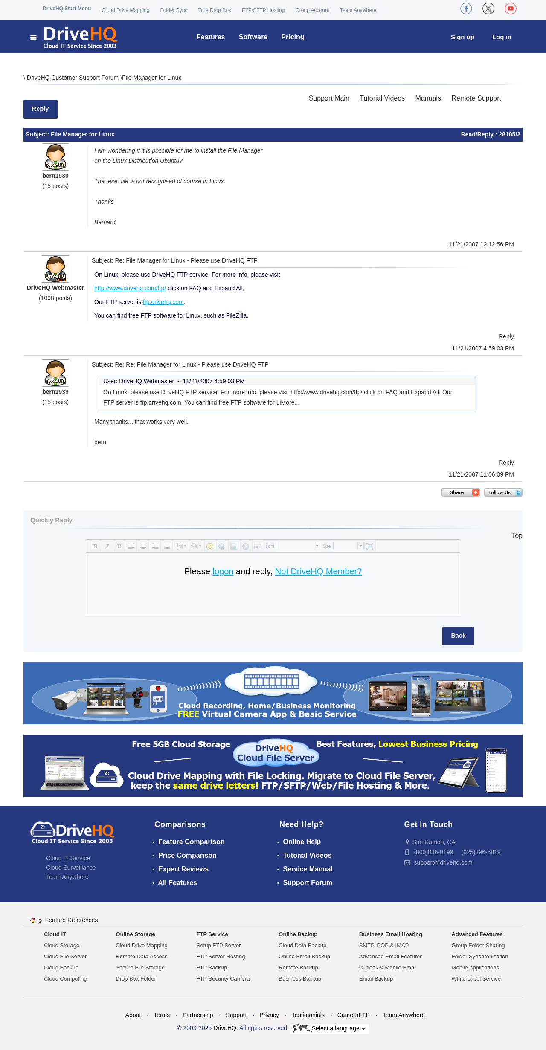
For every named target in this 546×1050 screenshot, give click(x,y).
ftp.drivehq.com (163, 301)
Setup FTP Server (219, 945)
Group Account (312, 10)
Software (253, 36)
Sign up (462, 36)
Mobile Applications (475, 967)
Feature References (71, 920)
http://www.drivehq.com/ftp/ (130, 288)
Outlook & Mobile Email (388, 967)
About (133, 1015)
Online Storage (135, 934)
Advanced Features (477, 934)
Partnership (198, 1015)
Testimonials (308, 1015)
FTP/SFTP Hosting (263, 10)
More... (290, 402)
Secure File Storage (140, 967)
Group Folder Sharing (478, 945)
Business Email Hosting (390, 934)
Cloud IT (55, 934)
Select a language (329, 1028)
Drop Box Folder (136, 978)
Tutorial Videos (382, 98)
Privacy (269, 1015)
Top (517, 535)
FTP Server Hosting (221, 956)
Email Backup (376, 978)
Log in (501, 36)
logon (222, 571)
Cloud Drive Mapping (125, 10)
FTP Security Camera (223, 978)
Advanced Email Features (391, 956)
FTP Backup (212, 967)
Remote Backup (298, 967)
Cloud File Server (65, 956)
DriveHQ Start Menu (67, 9)
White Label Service (476, 978)
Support (236, 1015)
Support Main (329, 98)
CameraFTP (353, 1015)
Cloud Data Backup (302, 945)
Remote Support (476, 98)
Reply (40, 108)
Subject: (38, 134)
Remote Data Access (141, 956)
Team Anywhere (358, 10)
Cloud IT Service (68, 858)
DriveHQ (224, 1027)
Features (211, 36)
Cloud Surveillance (71, 867)
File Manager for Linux (151, 77)
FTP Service (212, 934)
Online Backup (298, 934)
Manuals (428, 98)
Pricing (292, 36)
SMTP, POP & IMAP (384, 945)
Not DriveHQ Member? (318, 571)
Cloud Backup (61, 967)
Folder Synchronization (480, 956)
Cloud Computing (65, 978)
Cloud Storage (61, 945)
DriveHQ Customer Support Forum (73, 77)
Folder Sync (173, 10)
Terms (162, 1015)
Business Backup (300, 978)
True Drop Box (214, 10)
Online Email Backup (304, 956)
